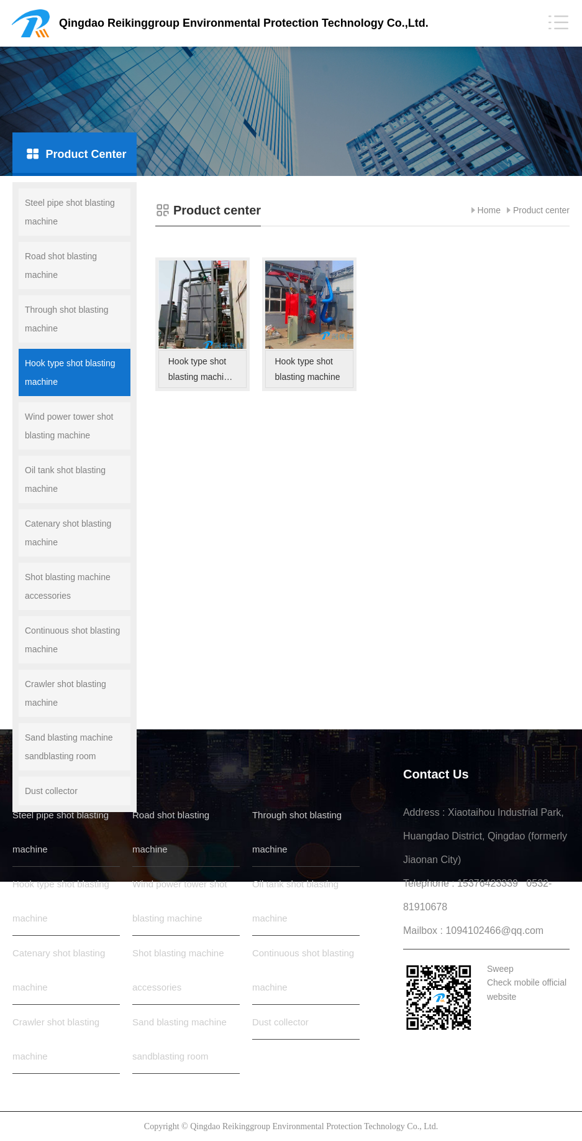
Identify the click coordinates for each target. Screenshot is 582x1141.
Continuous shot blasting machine (72, 640)
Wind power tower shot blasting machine (69, 426)
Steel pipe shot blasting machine (70, 212)
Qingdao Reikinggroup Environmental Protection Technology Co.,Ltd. (244, 23)
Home (489, 210)
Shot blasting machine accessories (68, 586)
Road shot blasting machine (61, 265)
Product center (541, 210)
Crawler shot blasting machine (65, 693)
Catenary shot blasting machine (68, 533)
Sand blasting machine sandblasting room (69, 746)
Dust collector (51, 791)
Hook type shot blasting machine (70, 372)
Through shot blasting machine (67, 319)
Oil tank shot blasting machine (65, 479)
